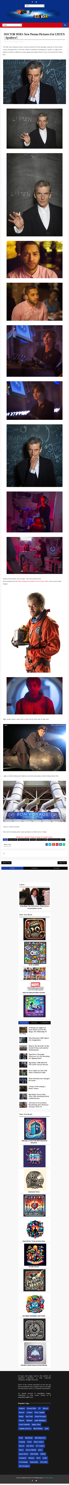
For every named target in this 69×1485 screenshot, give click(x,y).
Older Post (62, 864)
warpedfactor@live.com (25, 1399)
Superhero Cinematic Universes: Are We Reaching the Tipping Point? (39, 1058)
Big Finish (28, 1439)
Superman (34, 1463)
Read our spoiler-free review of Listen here (34, 837)
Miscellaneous (40, 1439)
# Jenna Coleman (23, 840)
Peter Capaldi (39, 1414)
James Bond (23, 1455)
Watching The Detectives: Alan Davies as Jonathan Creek (34, 908)
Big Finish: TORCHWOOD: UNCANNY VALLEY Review (38, 1065)
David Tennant (40, 1418)
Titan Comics (38, 1443)
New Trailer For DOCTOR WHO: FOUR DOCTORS (38, 1073)
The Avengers (24, 1467)
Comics (29, 1414)
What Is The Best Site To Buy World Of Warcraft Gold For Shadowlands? (39, 1049)
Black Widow (38, 1430)
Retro (40, 1451)
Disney (21, 1422)
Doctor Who (31, 1410)
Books (21, 1418)
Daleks (43, 1455)
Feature (22, 1410)
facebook (34, 869)
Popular (23, 1024)
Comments (45, 1024)
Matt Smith (34, 1455)
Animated (22, 1459)
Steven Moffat (31, 1451)
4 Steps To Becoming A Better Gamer (37, 1089)
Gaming (22, 1443)
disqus (12, 869)
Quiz (46, 1430)
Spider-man (36, 1426)
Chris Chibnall (24, 1426)
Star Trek (29, 1418)
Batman (29, 1422)
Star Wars (30, 1447)
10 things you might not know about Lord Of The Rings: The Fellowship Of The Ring (33, 1032)
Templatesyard (38, 1479)
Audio (45, 1459)
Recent (34, 1024)
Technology (23, 1463)
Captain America (25, 1430)
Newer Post (6, 864)
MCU (38, 1459)
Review (21, 1414)
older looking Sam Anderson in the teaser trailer (33, 582)
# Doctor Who (12, 840)
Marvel (21, 1447)
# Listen (33, 840)
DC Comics (40, 1447)
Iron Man (43, 1463)
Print (21, 1439)
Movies (45, 1410)
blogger (56, 869)
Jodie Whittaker (40, 1422)
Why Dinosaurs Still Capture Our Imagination (39, 1040)
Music (21, 1451)
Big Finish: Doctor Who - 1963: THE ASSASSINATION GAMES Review (39, 1098)
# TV (63, 840)
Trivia (29, 1443)
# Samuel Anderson (54, 840)
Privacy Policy (48, 1479)
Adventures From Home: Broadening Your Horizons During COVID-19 (38, 1106)
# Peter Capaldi (41, 840)
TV (39, 1410)
